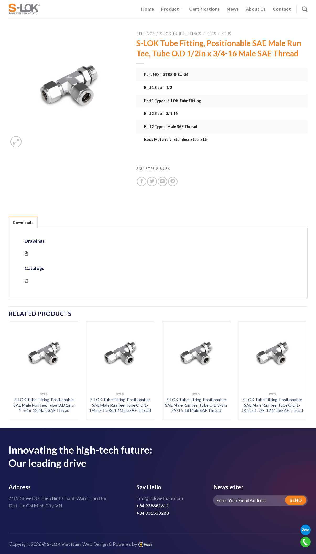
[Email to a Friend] (162, 181)
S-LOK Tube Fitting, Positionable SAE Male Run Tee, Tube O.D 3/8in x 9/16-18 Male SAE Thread (196, 405)
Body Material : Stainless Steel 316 (175, 139)
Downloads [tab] (23, 222)
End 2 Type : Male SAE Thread (170, 126)
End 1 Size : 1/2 (158, 87)
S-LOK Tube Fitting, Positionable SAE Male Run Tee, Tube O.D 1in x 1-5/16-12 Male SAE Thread (44, 405)
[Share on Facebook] (141, 181)
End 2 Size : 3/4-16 (161, 113)
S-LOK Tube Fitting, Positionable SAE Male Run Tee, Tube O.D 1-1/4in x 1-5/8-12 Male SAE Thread (120, 405)
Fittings (145, 33)
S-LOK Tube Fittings (180, 33)
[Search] (304, 9)
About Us (256, 9)
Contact (282, 9)
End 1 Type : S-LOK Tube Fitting (172, 100)
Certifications (204, 9)
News (233, 9)
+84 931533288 (152, 513)
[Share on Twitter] (152, 181)
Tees (211, 33)
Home (147, 9)
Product (171, 9)
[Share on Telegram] (173, 181)
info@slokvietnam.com (159, 498)
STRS (226, 33)
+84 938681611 (152, 505)
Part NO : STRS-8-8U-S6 (166, 74)
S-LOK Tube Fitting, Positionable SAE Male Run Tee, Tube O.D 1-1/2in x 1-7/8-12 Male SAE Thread (272, 405)
